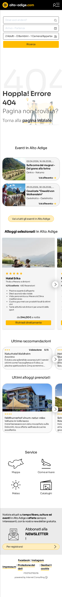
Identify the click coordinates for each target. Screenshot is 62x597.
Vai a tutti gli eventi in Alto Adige (31, 218)
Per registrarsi (33, 547)
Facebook (24, 560)
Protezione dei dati (26, 567)
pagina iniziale (37, 120)
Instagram (38, 560)
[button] (55, 285)
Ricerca (31, 44)
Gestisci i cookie (46, 567)
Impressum (9, 566)
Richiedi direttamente (28, 322)
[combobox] (31, 19)
